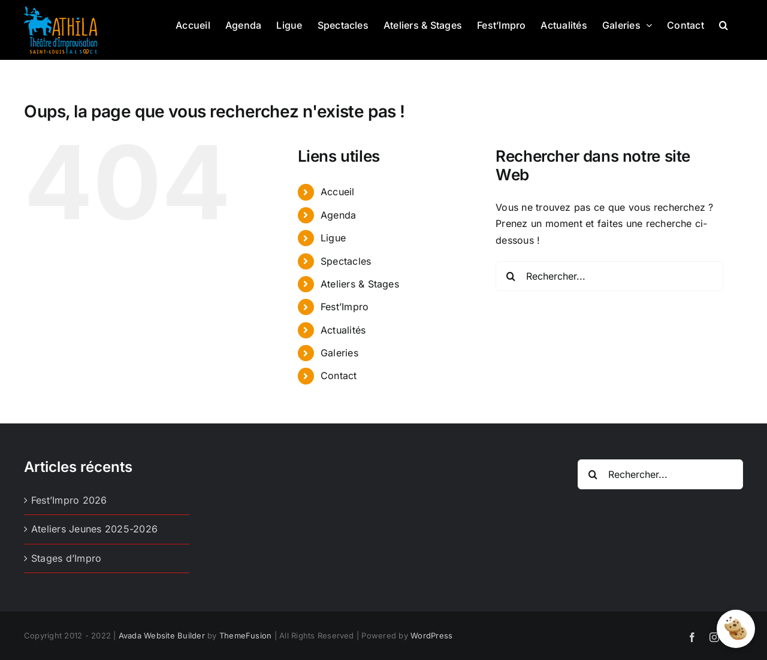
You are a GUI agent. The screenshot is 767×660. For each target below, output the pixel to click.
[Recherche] (511, 276)
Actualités (343, 330)
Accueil (338, 192)
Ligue (333, 238)
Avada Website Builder (162, 635)
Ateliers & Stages (360, 284)
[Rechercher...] (609, 276)
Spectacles (346, 261)
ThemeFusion (245, 635)
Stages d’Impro (66, 558)
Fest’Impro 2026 (69, 500)
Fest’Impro (345, 307)
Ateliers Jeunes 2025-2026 (94, 529)
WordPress (431, 635)
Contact (339, 376)
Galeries (339, 353)
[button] (723, 24)
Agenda (338, 215)
